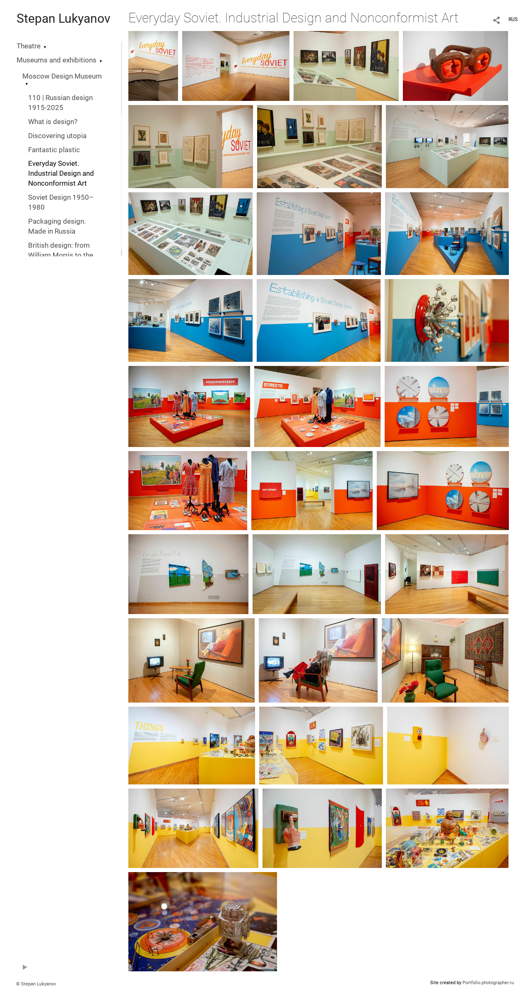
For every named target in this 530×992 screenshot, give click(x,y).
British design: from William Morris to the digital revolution (60, 255)
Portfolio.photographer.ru (488, 982)
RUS (513, 19)
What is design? (52, 122)
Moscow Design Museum (62, 76)
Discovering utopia (57, 136)
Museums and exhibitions (56, 60)
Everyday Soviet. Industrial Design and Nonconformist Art (61, 173)
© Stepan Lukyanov (36, 984)
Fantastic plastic (54, 150)
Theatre (29, 46)
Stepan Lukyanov (64, 18)
